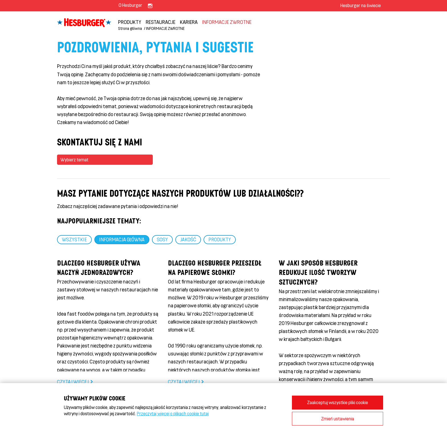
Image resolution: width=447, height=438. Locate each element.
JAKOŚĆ (188, 239)
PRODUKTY (129, 22)
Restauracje (160, 22)
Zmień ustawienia (337, 418)
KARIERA (189, 22)
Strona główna (130, 28)
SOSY (162, 239)
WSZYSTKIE (74, 239)
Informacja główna (122, 239)
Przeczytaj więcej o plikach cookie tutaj (173, 413)
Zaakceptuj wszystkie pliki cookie (337, 402)
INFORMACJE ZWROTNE (226, 22)
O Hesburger (130, 5)
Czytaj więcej (73, 381)
